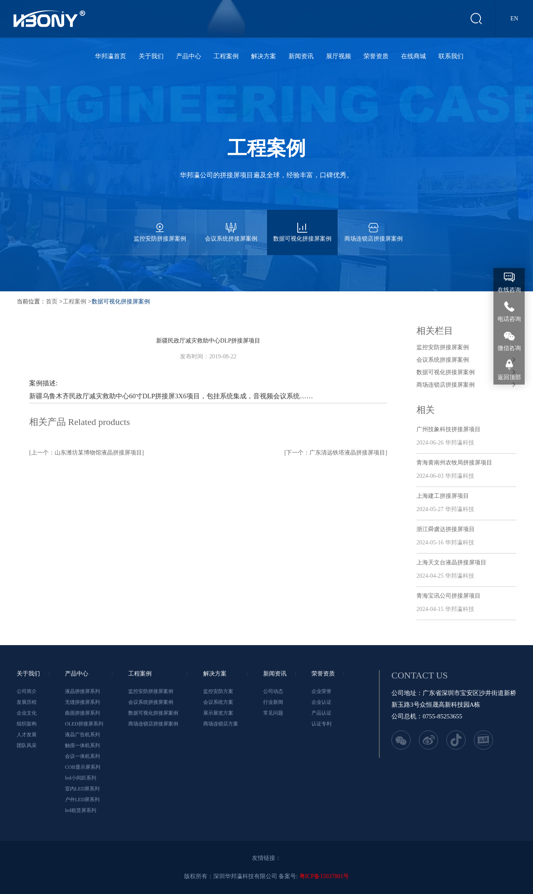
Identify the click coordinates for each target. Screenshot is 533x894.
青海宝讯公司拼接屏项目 (448, 596)
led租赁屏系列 (80, 810)
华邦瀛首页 (110, 56)
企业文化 (27, 713)
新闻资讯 (301, 56)
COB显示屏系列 (82, 767)
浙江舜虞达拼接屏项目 (445, 529)
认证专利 (321, 724)
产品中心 (188, 56)
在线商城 (413, 56)
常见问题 (273, 713)
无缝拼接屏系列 (82, 702)
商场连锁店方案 (220, 724)
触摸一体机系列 (82, 745)
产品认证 (321, 713)
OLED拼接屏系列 (84, 724)
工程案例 (226, 56)
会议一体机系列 (82, 756)
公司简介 (27, 691)
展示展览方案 (218, 713)
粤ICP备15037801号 (324, 876)
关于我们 (151, 56)
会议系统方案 (218, 702)
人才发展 (27, 735)
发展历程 (27, 702)
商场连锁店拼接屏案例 (373, 226)
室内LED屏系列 (82, 789)
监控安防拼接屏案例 (160, 226)
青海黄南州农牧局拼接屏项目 (454, 462)
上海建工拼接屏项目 (442, 496)
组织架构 (27, 724)
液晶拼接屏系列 (82, 691)
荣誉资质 (376, 56)
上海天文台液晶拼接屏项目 (451, 562)
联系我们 (450, 56)
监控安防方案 (218, 691)
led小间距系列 (80, 778)
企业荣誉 (321, 691)
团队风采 (27, 745)
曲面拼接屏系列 (82, 713)
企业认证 (321, 702)
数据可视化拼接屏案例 (302, 226)
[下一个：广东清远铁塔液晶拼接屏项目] (335, 452)
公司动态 (273, 691)
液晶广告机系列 (82, 735)
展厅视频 (338, 56)
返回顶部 (509, 377)
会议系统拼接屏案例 (231, 226)
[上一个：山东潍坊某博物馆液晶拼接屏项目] (86, 452)
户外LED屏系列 (82, 799)
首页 (51, 301)
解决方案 (263, 56)
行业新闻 (273, 702)
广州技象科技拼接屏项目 (448, 429)
